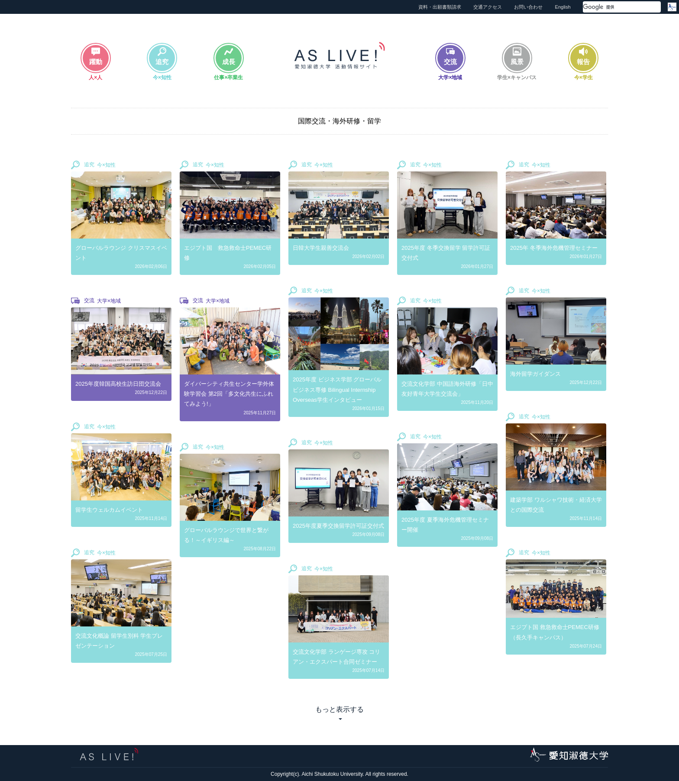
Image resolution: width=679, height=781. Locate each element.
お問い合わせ (528, 7)
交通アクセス (487, 7)
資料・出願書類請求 (439, 7)
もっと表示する (339, 709)
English (563, 7)
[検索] (611, 7)
